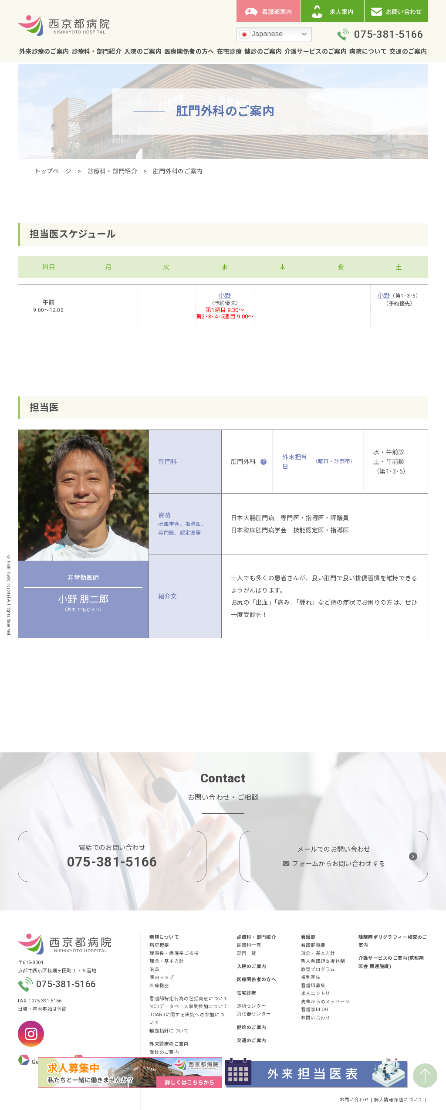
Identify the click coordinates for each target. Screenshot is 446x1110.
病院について (368, 51)
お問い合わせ (316, 1018)
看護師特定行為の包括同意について (188, 999)
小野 (225, 295)
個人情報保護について (398, 1100)
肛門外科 (243, 461)
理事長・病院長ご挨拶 (174, 953)
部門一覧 (247, 953)
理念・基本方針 (166, 961)
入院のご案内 (143, 51)
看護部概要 (313, 945)
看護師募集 (313, 985)
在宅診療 (229, 51)
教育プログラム (318, 969)
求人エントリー (318, 993)
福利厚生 (311, 977)
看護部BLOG (315, 1009)
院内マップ (161, 977)
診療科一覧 (249, 945)
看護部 (308, 937)
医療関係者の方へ (189, 51)
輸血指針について (169, 1031)
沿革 (154, 969)
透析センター (252, 1006)
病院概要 (159, 945)
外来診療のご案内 (44, 51)
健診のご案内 (263, 51)
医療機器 (159, 985)
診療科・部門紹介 (97, 51)
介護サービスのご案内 (315, 51)
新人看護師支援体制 (323, 961)
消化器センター (254, 1014)
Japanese (261, 34)
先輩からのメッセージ (325, 1002)
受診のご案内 (164, 1052)
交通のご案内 (408, 51)
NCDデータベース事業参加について (188, 1006)
